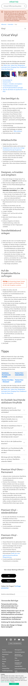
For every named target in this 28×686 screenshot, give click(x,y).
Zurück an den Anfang (8, 594)
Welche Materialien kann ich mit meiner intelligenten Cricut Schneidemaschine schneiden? (12, 612)
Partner (4, 649)
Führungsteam (18, 649)
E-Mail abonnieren (15, 643)
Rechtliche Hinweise (7, 652)
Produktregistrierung (7, 670)
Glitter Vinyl (6, 65)
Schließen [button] (14, 683)
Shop (16, 658)
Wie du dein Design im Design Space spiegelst (11, 626)
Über (3, 656)
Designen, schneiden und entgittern (12, 84)
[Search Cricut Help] (14, 6)
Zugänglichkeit (18, 666)
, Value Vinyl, (13, 65)
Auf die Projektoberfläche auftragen (13, 87)
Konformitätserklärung (20, 668)
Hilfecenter (3, 24)
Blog (3, 663)
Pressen (4, 661)
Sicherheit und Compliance (18, 663)
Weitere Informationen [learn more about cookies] (6, 681)
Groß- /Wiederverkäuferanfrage (21, 671)
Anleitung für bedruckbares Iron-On (14, 622)
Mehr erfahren (18, 131)
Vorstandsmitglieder (20, 652)
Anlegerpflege (5, 668)
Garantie (17, 660)
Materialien (10, 24)
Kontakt (4, 659)
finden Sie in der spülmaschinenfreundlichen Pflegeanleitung (11, 555)
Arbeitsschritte (7, 82)
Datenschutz (5, 654)
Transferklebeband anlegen (10, 86)
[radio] (8, 576)
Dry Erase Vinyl (9, 69)
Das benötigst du (7, 80)
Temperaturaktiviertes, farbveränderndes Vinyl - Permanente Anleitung (10, 606)
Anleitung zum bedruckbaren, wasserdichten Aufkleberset (11, 618)
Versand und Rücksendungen (19, 655)
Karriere (4, 666)
